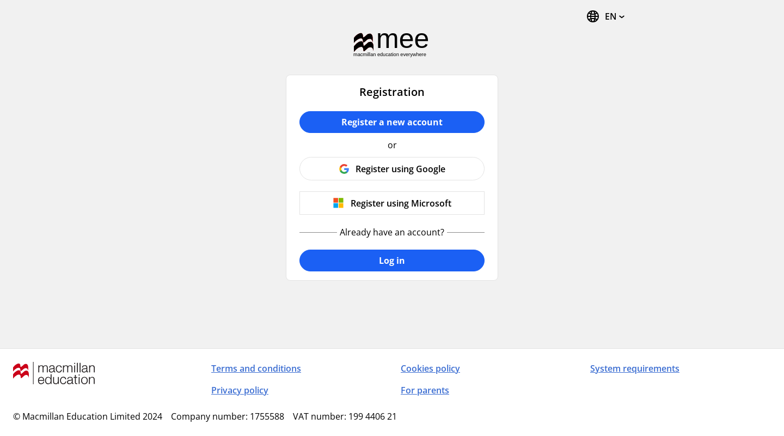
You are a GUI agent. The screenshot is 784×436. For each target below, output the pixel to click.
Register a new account (392, 122)
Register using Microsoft (401, 203)
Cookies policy (430, 368)
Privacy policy (239, 390)
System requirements (634, 368)
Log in (392, 261)
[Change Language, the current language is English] (605, 16)
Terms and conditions (256, 368)
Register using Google (400, 169)
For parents (425, 390)
